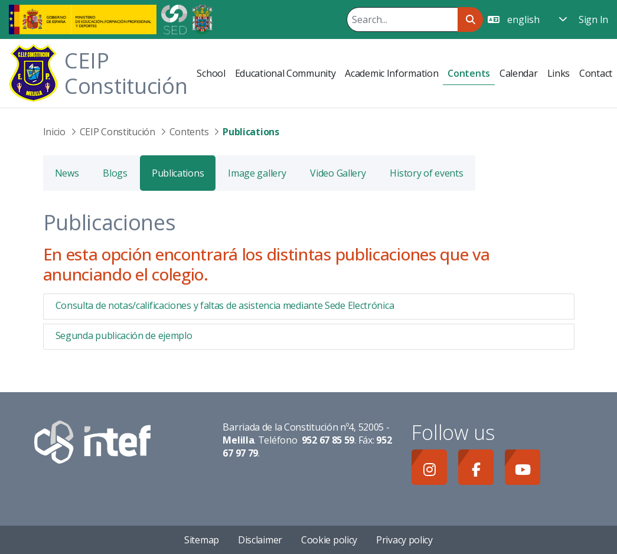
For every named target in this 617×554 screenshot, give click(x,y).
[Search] (402, 19)
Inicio (54, 131)
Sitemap (201, 539)
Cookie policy (329, 539)
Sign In (593, 19)
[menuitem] (211, 73)
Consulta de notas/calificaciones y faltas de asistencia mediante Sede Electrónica (225, 305)
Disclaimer (260, 539)
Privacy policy (404, 539)
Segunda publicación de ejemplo (124, 335)
